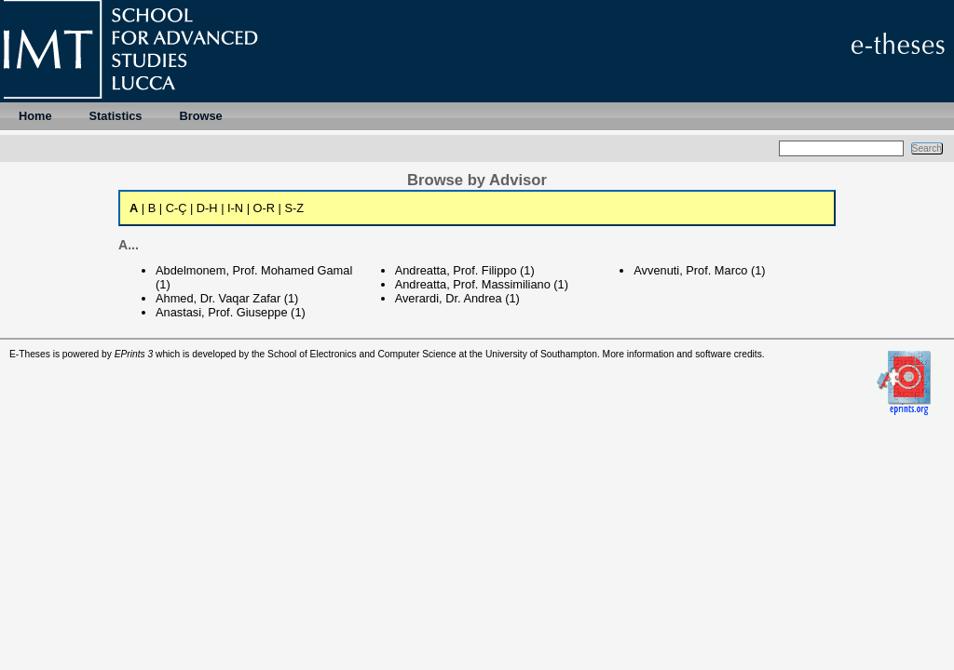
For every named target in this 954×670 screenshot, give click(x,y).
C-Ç (176, 208)
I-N (235, 208)
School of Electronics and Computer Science (362, 354)
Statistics (116, 116)
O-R (264, 208)
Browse (200, 116)
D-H (207, 208)
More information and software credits (682, 354)
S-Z (294, 208)
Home (35, 116)
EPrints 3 (134, 354)
